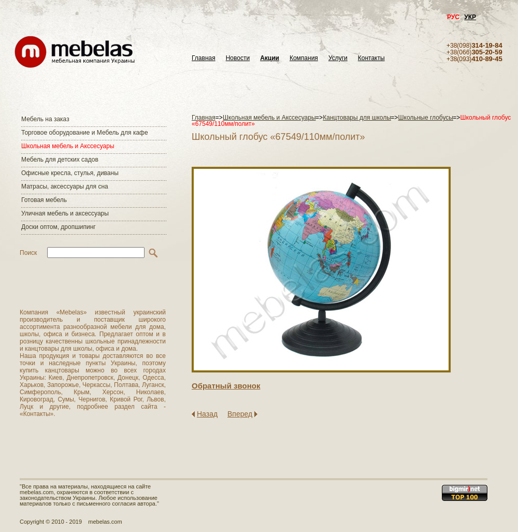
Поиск (28, 252)
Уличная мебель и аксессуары (65, 213)
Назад (207, 414)
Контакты (371, 58)
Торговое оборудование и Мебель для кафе (84, 132)
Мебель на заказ (45, 119)
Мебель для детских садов (59, 159)
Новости (238, 58)
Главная (203, 58)
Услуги (338, 58)
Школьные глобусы (425, 117)
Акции (269, 58)
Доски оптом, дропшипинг (58, 227)
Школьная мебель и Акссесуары (67, 146)
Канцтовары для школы (357, 117)
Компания (304, 58)
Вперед (239, 414)
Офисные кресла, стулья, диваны (70, 173)
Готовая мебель (44, 200)
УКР (470, 17)
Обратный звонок (226, 385)
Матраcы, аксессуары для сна (64, 186)
